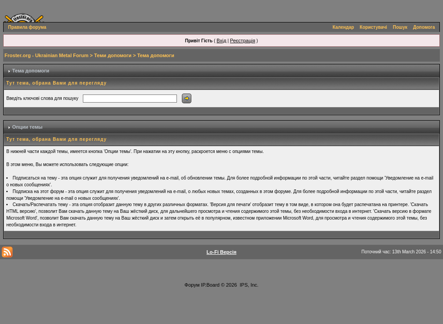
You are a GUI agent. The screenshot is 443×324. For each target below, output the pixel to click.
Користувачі (373, 27)
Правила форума (27, 27)
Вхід (221, 40)
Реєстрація (242, 40)
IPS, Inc (249, 285)
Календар (343, 27)
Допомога (424, 27)
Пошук (400, 27)
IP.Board (210, 285)
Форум (192, 285)
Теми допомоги (112, 55)
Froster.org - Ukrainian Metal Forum (46, 55)
